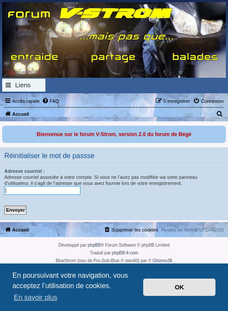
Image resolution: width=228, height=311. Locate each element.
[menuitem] (50, 101)
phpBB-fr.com (125, 253)
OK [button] (179, 287)
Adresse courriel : (24, 171)
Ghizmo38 (163, 260)
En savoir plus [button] (36, 297)
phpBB (94, 245)
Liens (23, 85)
